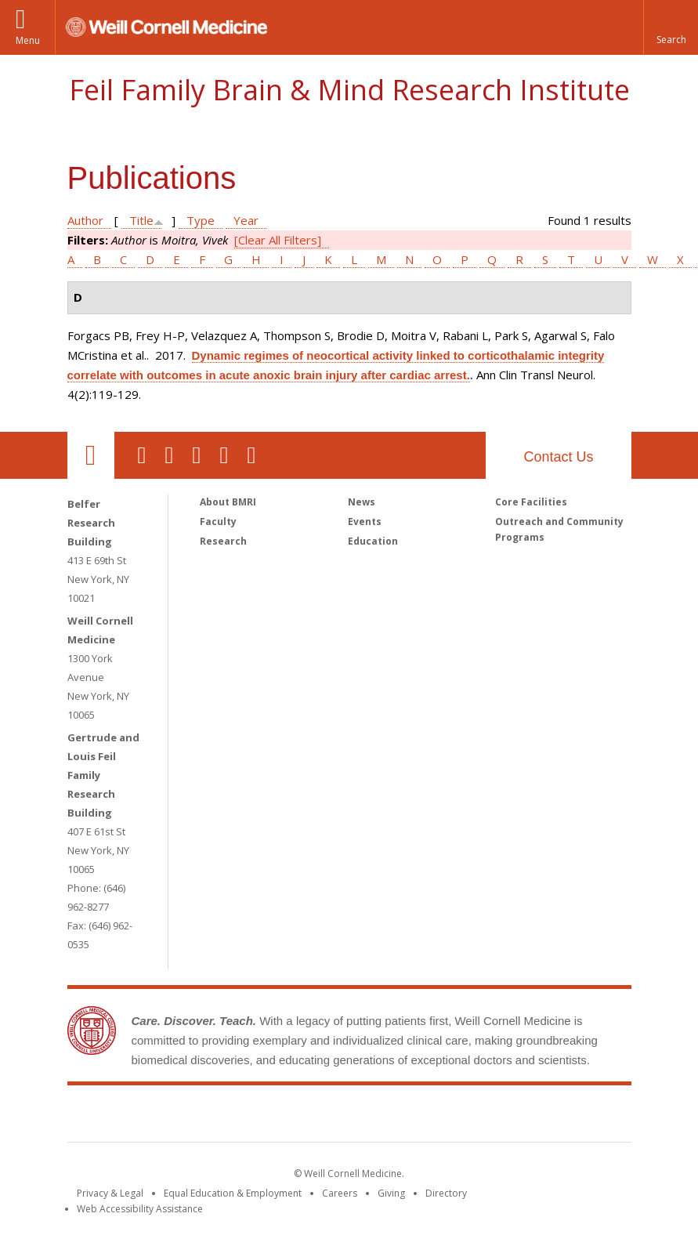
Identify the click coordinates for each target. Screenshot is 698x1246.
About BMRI (228, 502)
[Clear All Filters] (277, 240)
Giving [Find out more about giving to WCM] (391, 1193)
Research (223, 541)
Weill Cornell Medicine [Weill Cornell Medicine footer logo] (234, 1116)
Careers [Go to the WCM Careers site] (339, 1193)
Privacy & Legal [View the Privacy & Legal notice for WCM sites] (110, 1193)
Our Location (90, 455)
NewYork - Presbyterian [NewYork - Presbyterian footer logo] (480, 1116)
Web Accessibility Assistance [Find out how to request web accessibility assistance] (140, 1208)
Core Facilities (531, 502)
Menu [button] (28, 40)
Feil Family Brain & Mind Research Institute (349, 90)
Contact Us (558, 457)
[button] (670, 27)
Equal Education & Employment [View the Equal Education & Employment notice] (233, 1193)
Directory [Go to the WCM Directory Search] (446, 1193)
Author (85, 220)
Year (246, 220)
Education (373, 541)
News (361, 502)
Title (141, 220)
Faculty (218, 521)
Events (365, 521)
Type (200, 220)
